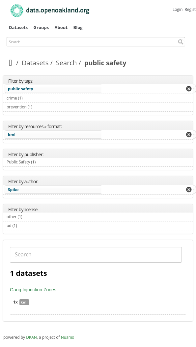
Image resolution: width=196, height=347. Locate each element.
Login (177, 9)
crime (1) (30, 98)
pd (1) (25, 225)
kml (11, 134)
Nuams (67, 337)
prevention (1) (40, 107)
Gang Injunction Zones (33, 289)
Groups (41, 27)
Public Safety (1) (43, 162)
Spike (13, 189)
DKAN (31, 337)
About (61, 27)
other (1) (30, 216)
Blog (77, 27)
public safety (20, 89)
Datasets (18, 27)
